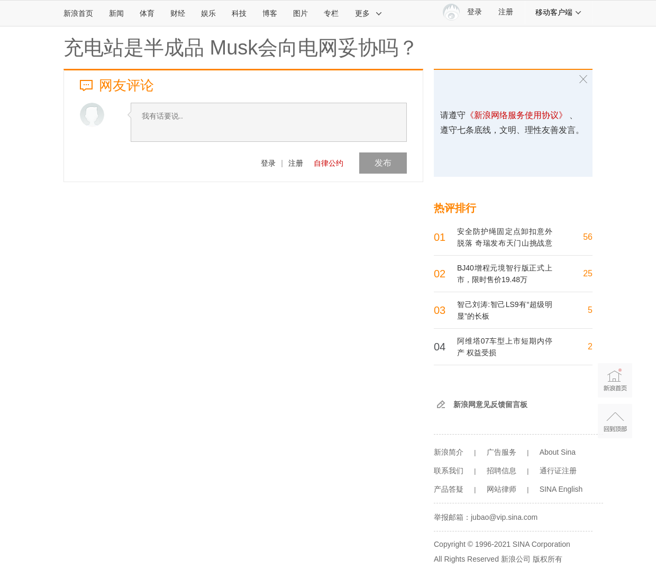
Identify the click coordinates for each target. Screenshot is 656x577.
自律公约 (328, 163)
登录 (268, 163)
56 (588, 236)
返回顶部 (615, 421)
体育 (147, 13)
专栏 (331, 13)
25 (588, 273)
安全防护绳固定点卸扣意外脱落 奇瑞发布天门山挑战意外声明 (504, 243)
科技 (239, 13)
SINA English (561, 489)
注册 (505, 12)
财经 (177, 13)
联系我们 (448, 470)
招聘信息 (501, 470)
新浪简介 (448, 452)
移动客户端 (558, 12)
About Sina (558, 452)
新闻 (116, 13)
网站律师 (501, 489)
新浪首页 (78, 13)
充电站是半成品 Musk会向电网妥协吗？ (240, 48)
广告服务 (501, 452)
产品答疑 (448, 489)
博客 (269, 13)
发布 (383, 162)
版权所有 (547, 559)
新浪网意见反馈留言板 (490, 404)
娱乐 (208, 13)
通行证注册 (558, 470)
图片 (300, 13)
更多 (368, 13)
